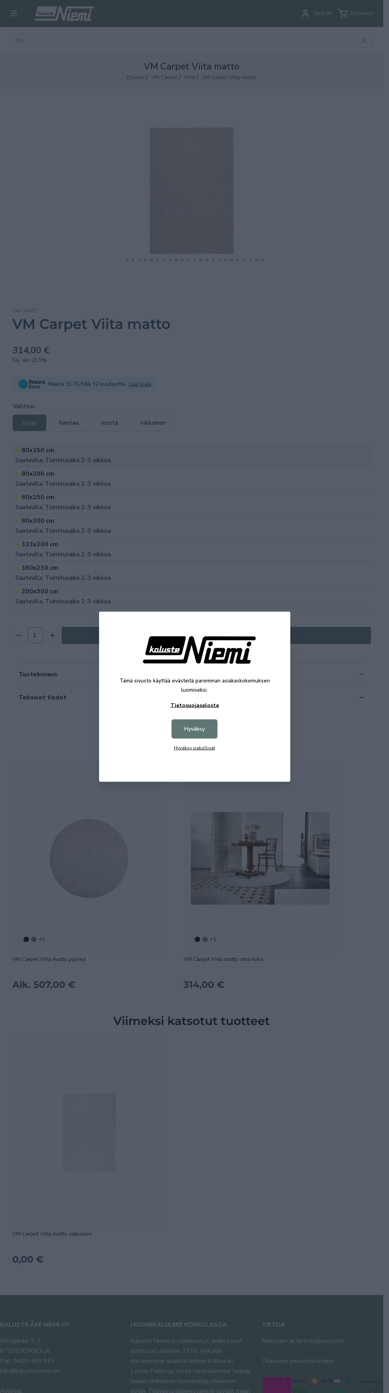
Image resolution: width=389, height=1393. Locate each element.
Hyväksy (194, 728)
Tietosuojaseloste (194, 705)
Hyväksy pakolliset (194, 748)
